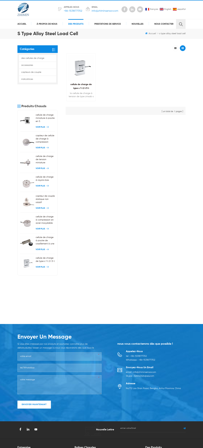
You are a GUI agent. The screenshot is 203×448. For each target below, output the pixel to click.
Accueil (21, 24)
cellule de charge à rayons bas (44, 163)
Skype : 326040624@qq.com (140, 318)
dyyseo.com (138, 440)
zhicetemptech (118, 435)
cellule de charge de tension (120, 396)
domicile (21, 396)
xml (45, 422)
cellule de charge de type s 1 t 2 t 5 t (45, 244)
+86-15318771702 (73, 11)
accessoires (27, 65)
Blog (46, 402)
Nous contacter (164, 24)
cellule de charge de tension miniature (44, 144)
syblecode (59, 435)
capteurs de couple (31, 72)
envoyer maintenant (34, 347)
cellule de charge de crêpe (120, 411)
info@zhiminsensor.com (105, 11)
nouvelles (137, 24)
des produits (75, 24)
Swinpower (102, 435)
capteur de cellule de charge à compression (45, 123)
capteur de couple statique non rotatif (45, 183)
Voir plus (42, 112)
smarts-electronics (138, 435)
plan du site (50, 407)
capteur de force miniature (88, 420)
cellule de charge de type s (88, 415)
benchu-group (157, 435)
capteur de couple (115, 416)
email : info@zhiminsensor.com (141, 315)
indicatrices (27, 79)
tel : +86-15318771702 (136, 299)
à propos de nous (47, 24)
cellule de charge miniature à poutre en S (45, 103)
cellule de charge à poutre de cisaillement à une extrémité (45, 225)
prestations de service (107, 24)
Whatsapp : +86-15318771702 (140, 302)
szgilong (71, 435)
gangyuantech (86, 435)
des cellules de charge (32, 58)
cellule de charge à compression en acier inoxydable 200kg (45, 204)
